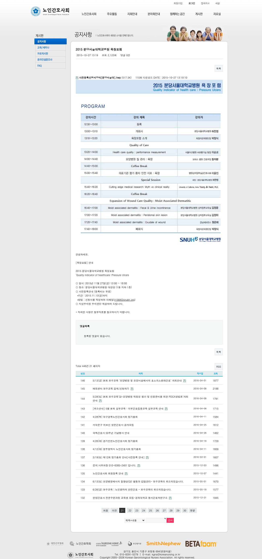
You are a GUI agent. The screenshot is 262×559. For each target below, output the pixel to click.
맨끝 (192, 510)
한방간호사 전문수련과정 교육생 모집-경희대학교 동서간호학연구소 (130, 497)
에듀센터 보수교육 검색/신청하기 (111, 388)
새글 (217, 3)
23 (136, 510)
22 (129, 510)
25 (150, 510)
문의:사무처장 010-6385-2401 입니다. (115, 465)
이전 (114, 510)
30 (184, 510)
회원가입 (178, 3)
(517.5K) (104, 77)
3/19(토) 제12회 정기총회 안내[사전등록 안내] (119, 457)
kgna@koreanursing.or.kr (166, 554)
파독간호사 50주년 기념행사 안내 (111, 433)
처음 (105, 510)
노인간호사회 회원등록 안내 (108, 473)
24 (143, 510)
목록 (218, 68)
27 (164, 510)
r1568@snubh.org (124, 299)
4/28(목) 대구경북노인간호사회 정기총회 (115, 416)
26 (157, 510)
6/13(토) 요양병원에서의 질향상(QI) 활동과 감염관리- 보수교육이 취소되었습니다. (138, 481)
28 (171, 510)
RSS (218, 366)
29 (178, 510)
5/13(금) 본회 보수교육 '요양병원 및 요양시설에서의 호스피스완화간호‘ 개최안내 (138, 380)
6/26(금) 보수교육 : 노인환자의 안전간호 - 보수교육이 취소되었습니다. (132, 489)
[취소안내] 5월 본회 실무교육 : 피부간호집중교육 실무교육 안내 (128, 408)
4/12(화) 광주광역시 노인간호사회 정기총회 (117, 449)
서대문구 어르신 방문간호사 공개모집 (113, 424)
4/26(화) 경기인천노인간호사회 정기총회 (115, 441)
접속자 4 (205, 3)
